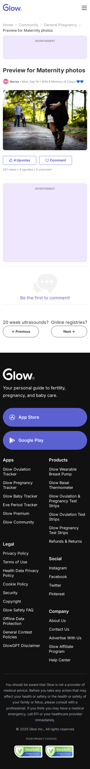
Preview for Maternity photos (28, 30)
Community (28, 25)
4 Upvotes (19, 160)
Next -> (69, 331)
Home (8, 25)
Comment (55, 160)
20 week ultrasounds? (25, 322)
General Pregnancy (60, 25)
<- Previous (21, 331)
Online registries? (69, 322)
